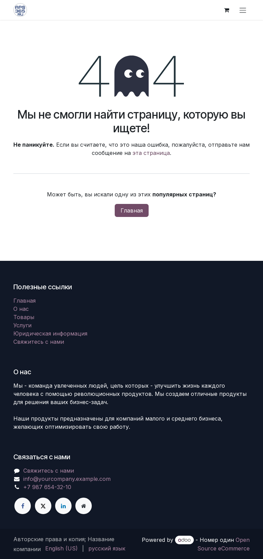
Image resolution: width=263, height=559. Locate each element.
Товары (23, 317)
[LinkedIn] (63, 506)
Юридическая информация (50, 333)
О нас (21, 308)
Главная (132, 210)
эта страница (151, 152)
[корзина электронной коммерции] (226, 10)
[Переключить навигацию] (243, 10)
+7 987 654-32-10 (47, 487)
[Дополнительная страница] (83, 506)
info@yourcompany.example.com (67, 478)
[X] (43, 506)
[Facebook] (22, 506)
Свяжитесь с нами (38, 341)
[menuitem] (61, 548)
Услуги (22, 325)
